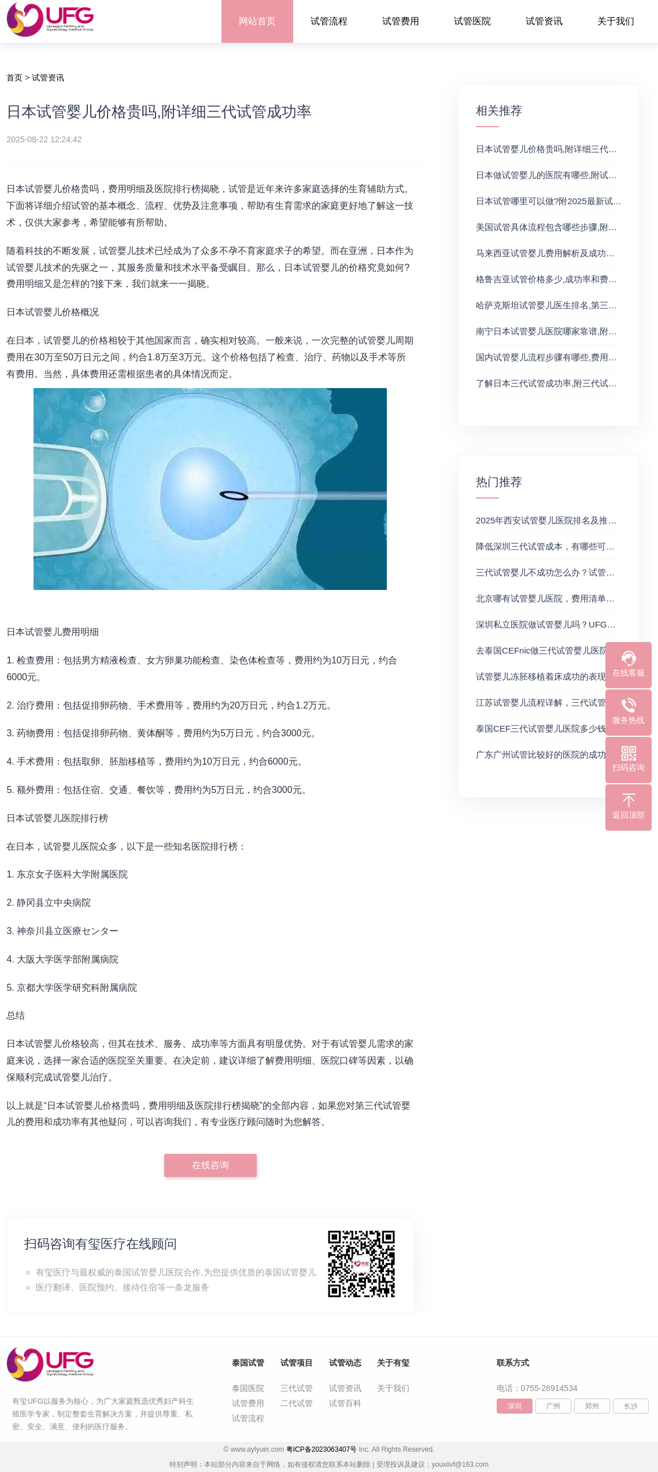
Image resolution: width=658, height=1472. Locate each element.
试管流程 (329, 21)
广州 (553, 1406)
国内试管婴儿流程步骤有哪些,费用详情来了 (559, 357)
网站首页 (257, 21)
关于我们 (615, 21)
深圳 (515, 1406)
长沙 (631, 1406)
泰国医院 (248, 1388)
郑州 (592, 1406)
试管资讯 (544, 21)
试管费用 (400, 21)
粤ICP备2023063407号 (321, 1449)
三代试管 (296, 1388)
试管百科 (345, 1403)
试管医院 (472, 21)
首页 (14, 77)
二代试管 (296, 1403)
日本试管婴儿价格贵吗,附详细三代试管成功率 (564, 149)
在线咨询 (210, 1165)
